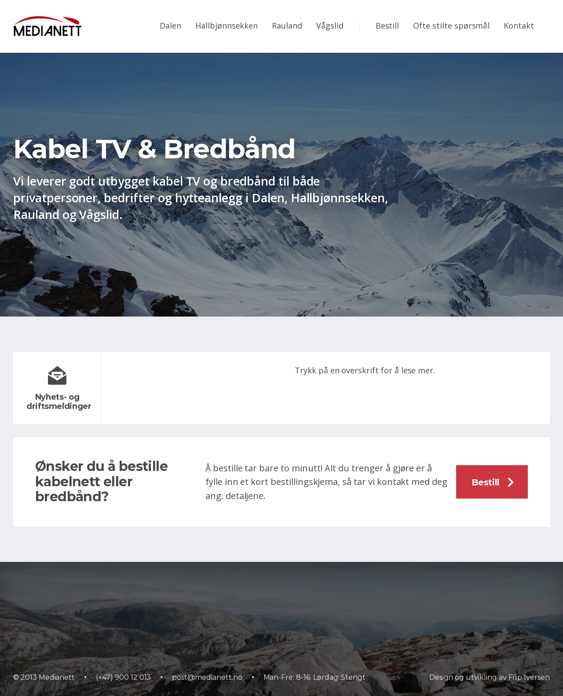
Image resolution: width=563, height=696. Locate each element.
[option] (281, 185)
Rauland (287, 25)
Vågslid (330, 25)
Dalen (170, 25)
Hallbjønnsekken (226, 25)
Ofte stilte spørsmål (451, 25)
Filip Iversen (529, 677)
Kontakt (519, 25)
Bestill (387, 25)
